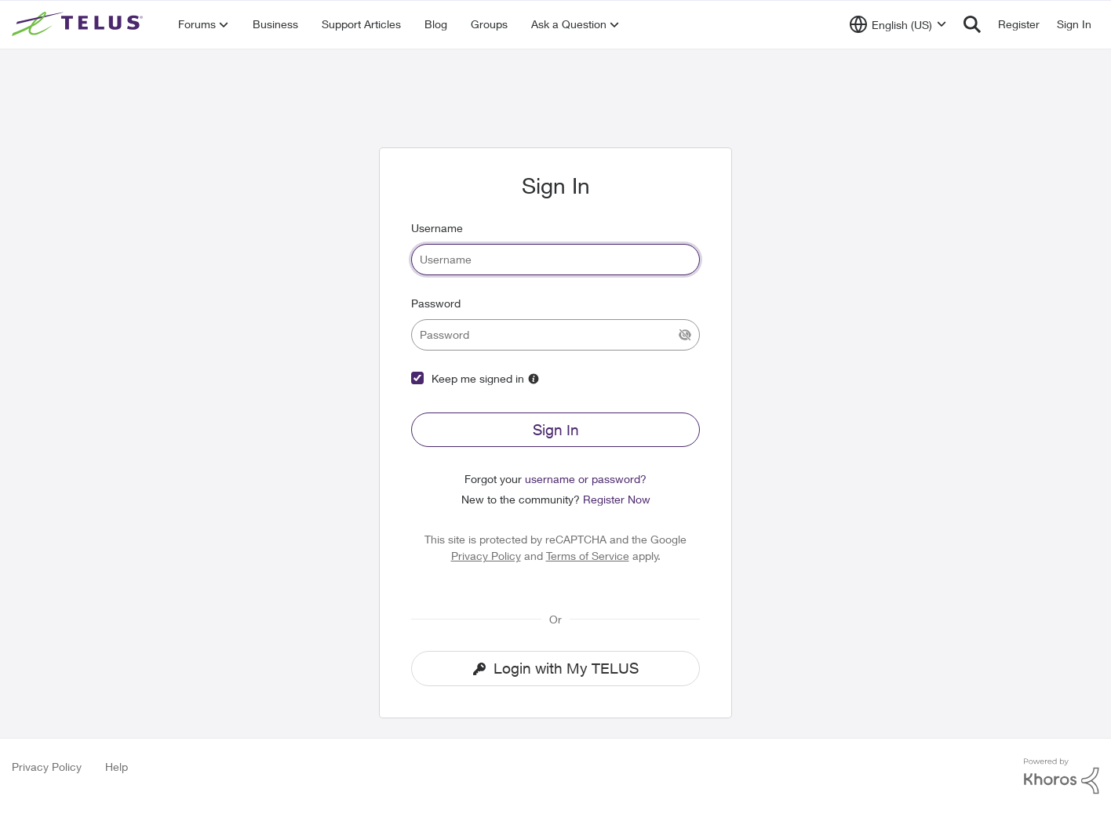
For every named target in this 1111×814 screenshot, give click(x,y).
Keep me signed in (478, 378)
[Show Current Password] (685, 335)
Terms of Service (587, 555)
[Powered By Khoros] (1061, 776)
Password (436, 303)
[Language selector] (898, 24)
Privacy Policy (486, 555)
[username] (555, 259)
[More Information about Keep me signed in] (533, 378)
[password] (555, 335)
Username (437, 227)
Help (116, 766)
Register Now (616, 499)
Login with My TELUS (556, 668)
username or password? (586, 478)
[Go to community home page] (79, 24)
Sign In (556, 429)
